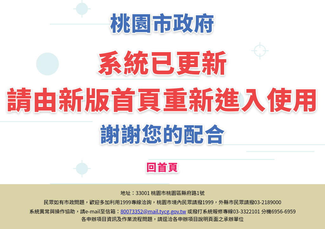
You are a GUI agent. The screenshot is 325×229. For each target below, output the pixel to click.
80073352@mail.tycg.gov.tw (153, 211)
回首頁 (162, 166)
